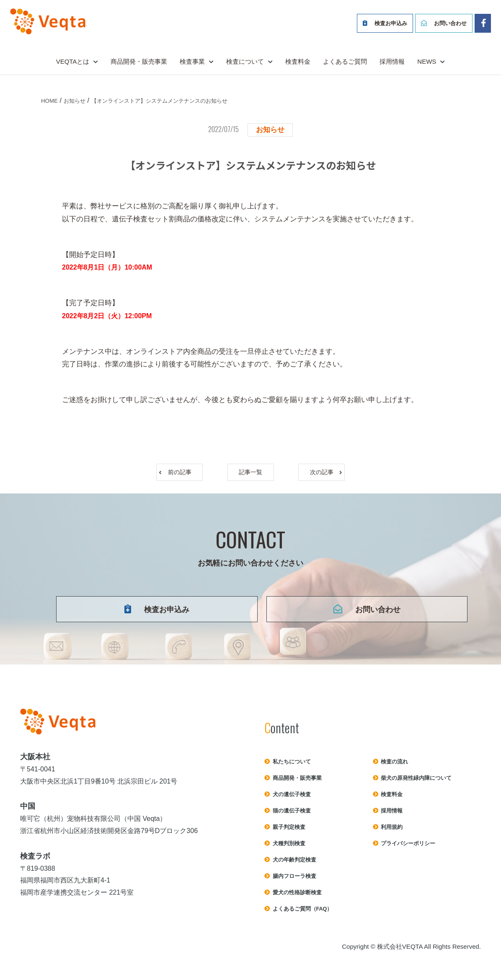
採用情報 (392, 61)
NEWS (426, 61)
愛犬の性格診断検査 (297, 896)
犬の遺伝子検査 (292, 798)
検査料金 (297, 61)
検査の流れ (394, 765)
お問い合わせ (450, 23)
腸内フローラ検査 (294, 880)
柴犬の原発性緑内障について (416, 782)
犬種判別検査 (289, 847)
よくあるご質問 (345, 61)
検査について (245, 61)
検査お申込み (390, 23)
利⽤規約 (392, 831)
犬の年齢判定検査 (294, 863)
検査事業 (192, 61)
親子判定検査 (289, 831)
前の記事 (185, 473)
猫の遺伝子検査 (292, 814)
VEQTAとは (73, 61)
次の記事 (316, 473)
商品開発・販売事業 (139, 61)
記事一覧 (250, 473)
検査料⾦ (392, 798)
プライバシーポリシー (408, 847)
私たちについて (292, 765)
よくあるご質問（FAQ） (303, 912)
